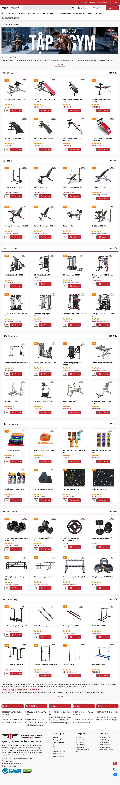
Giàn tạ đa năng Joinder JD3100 (74, 314)
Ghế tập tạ (7, 161)
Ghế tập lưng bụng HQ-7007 (14, 99)
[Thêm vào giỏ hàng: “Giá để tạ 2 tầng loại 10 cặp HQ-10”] (36, 588)
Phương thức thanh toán (58, 748)
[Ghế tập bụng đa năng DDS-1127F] (45, 127)
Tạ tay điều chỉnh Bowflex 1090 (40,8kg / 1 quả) (16, 539)
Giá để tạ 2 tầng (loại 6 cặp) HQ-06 (74, 578)
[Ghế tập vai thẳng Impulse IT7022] (104, 390)
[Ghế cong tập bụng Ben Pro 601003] (74, 88)
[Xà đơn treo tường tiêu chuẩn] (45, 614)
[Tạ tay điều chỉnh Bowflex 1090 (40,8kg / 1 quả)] (16, 526)
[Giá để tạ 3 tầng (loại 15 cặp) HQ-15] (16, 565)
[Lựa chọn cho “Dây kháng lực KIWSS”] (6, 461)
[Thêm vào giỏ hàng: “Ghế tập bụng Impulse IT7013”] (94, 374)
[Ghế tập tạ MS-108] (45, 176)
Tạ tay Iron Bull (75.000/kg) (102, 538)
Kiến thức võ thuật (105, 744)
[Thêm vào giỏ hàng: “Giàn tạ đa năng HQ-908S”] (6, 286)
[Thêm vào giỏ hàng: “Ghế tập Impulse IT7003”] (65, 412)
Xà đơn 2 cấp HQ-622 (70, 664)
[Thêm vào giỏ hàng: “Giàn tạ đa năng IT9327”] (65, 286)
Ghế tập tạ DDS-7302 (99, 226)
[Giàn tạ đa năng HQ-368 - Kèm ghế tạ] (104, 302)
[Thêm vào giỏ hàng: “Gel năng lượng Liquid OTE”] (6, 500)
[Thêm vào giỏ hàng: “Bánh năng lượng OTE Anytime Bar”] (65, 461)
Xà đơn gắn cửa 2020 (70, 626)
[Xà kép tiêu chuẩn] (104, 653)
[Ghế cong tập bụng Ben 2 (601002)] (74, 127)
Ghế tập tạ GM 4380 (70, 226)
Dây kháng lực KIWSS (12, 450)
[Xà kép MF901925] (104, 614)
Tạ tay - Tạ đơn (10, 512)
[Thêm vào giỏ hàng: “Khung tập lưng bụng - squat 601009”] (36, 110)
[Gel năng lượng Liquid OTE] (16, 477)
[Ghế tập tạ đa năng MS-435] (74, 176)
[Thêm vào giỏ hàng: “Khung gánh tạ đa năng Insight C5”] (6, 325)
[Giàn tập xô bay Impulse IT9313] (16, 351)
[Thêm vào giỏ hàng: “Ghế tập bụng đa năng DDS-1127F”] (36, 149)
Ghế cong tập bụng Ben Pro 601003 (73, 101)
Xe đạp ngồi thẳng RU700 (43, 401)
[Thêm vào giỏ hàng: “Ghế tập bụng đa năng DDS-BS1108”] (6, 149)
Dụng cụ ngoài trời (94, 13)
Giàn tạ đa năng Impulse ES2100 (42, 315)
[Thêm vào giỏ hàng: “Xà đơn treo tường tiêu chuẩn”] (36, 637)
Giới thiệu (77, 2)
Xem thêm (60, 64)
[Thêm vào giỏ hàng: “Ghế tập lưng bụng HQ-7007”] (6, 110)
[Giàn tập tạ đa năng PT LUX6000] (45, 263)
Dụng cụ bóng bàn (64, 13)
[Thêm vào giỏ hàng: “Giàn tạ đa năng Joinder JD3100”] (65, 325)
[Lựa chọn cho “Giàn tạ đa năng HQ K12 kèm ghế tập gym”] (94, 284)
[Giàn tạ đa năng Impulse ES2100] (45, 302)
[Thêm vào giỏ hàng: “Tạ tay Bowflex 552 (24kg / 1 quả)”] (36, 549)
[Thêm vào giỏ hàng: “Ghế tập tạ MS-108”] (36, 196)
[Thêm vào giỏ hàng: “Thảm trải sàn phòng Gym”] (36, 500)
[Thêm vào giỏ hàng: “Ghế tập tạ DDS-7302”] (94, 237)
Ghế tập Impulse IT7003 (71, 401)
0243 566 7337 (7, 761)
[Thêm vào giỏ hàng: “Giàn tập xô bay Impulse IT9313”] (6, 374)
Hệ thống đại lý (57, 740)
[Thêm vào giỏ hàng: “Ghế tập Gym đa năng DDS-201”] (36, 237)
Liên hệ (117, 2)
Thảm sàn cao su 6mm (71, 489)
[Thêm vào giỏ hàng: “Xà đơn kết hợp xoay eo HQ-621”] (36, 675)
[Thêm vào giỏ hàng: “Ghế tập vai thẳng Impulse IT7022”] (94, 412)
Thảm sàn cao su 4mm (100, 489)
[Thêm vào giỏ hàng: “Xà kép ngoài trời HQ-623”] (6, 673)
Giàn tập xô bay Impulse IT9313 (16, 363)
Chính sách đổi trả (58, 754)
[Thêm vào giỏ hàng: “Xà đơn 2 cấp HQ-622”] (65, 675)
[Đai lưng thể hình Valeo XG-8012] (45, 439)
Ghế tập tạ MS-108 (41, 187)
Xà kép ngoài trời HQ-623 (13, 664)
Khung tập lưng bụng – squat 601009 (44, 101)
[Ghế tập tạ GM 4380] (74, 214)
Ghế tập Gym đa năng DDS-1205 (16, 226)
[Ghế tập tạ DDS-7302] (104, 214)
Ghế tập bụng (9, 73)
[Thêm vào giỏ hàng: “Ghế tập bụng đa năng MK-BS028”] (94, 110)
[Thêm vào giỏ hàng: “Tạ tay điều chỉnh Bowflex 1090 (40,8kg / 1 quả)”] (6, 549)
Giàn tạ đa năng (10, 248)
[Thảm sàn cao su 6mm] (74, 477)
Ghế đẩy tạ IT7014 (11, 401)
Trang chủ (4, 24)
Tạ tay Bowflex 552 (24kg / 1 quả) (44, 539)
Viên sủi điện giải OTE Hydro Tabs (102, 451)
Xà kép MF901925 (98, 626)
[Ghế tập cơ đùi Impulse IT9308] (45, 351)
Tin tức (111, 2)
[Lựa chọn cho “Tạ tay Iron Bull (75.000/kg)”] (94, 547)
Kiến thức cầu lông (105, 742)
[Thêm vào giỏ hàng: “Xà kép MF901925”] (94, 637)
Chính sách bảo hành (59, 751)
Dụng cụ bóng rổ (79, 13)
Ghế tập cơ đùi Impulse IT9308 (45, 363)
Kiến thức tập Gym (105, 740)
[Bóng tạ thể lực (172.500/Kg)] (104, 565)
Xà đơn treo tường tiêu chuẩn (44, 626)
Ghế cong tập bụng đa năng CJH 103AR (102, 139)
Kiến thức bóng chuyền (106, 749)
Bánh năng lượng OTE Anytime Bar (74, 451)
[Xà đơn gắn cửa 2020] (74, 614)
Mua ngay (18, 110)
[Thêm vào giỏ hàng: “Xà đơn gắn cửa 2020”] (65, 637)
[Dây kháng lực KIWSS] (16, 439)
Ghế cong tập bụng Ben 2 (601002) (72, 139)
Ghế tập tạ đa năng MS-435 (73, 187)
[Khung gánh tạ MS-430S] (16, 176)
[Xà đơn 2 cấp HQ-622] (74, 653)
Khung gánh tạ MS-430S (13, 187)
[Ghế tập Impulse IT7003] (74, 390)
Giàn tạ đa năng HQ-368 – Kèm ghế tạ (103, 315)
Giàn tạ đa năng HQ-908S (13, 275)
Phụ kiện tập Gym (11, 424)
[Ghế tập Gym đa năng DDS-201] (45, 214)
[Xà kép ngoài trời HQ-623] (16, 653)
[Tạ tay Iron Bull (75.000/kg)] (104, 526)
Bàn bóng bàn (80, 744)
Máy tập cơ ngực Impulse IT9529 (72, 364)
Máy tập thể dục (18, 13)
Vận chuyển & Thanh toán (88, 2)
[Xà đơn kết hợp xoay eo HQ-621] (45, 653)
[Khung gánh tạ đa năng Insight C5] (16, 302)
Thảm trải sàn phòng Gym (43, 489)
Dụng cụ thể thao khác (11, 18)
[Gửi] (73, 7)
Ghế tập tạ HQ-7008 (99, 187)
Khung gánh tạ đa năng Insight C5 (15, 315)
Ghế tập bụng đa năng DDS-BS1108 (14, 139)
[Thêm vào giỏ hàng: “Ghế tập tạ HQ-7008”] (94, 198)
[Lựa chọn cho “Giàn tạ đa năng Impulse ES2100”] (36, 325)
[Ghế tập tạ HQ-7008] (104, 176)
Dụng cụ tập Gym (33, 13)
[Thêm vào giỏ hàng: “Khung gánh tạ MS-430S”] (6, 196)
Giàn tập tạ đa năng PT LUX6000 (42, 276)
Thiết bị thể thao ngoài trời (82, 750)
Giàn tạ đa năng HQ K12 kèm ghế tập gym (102, 276)
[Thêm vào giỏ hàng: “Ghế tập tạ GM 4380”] (65, 237)
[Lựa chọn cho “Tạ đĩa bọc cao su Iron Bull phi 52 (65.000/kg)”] (65, 547)
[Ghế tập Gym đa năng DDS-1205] (16, 214)
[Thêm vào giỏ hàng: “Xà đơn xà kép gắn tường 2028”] (6, 635)
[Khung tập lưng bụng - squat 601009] (45, 88)
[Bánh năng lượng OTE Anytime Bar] (74, 439)
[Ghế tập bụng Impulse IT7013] (104, 351)
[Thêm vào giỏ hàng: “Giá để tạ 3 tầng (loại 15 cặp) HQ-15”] (6, 588)
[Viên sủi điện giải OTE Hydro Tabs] (104, 439)
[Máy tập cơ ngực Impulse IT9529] (74, 351)
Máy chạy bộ (5, 13)
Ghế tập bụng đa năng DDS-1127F (44, 139)
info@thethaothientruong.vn (11, 763)
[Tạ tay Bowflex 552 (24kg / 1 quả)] (45, 526)
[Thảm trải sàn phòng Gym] (45, 477)
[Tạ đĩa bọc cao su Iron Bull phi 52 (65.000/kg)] (74, 526)
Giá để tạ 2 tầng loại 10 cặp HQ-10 (45, 578)
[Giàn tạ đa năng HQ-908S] (16, 263)
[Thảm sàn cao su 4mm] (104, 477)
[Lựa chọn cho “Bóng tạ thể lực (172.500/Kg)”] (94, 588)
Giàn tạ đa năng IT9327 (71, 275)
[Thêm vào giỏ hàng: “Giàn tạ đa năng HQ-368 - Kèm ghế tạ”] (94, 325)
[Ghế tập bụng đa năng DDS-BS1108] (16, 127)
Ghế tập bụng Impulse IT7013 (103, 363)
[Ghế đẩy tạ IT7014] (16, 390)
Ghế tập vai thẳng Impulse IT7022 (101, 402)
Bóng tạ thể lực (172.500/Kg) (102, 577)
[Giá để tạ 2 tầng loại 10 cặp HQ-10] (45, 565)
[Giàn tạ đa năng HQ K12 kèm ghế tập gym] (104, 263)
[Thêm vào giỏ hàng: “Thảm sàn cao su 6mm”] (65, 500)
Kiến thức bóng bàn (105, 737)
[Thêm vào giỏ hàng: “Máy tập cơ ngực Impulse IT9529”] (65, 374)
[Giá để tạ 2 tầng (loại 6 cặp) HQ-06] (74, 565)
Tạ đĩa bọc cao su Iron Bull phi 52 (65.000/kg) (74, 539)
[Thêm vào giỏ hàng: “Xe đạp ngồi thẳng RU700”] (36, 412)
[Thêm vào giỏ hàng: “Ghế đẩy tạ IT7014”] (6, 412)
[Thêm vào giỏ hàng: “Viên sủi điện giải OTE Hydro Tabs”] (94, 461)
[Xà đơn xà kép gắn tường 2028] (16, 614)
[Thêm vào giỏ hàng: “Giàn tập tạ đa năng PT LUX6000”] (36, 284)
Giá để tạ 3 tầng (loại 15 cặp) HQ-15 (14, 578)
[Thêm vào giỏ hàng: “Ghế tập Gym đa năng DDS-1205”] (6, 237)
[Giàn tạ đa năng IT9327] (74, 263)
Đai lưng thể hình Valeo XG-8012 (44, 451)
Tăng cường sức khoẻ (106, 747)
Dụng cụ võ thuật (48, 13)
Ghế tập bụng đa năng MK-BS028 (101, 101)
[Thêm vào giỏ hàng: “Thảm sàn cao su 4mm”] (94, 500)
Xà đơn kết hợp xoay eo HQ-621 (45, 664)
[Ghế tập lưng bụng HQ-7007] (16, 88)
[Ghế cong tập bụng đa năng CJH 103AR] (104, 127)
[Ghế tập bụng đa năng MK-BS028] (104, 88)
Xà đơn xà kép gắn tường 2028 (15, 626)
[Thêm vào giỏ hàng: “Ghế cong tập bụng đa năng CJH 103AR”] (94, 149)
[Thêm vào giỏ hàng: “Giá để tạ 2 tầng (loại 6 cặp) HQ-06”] (65, 588)
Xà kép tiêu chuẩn (98, 664)
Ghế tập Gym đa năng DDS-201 (45, 226)
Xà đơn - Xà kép (10, 599)
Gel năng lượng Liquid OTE (14, 489)
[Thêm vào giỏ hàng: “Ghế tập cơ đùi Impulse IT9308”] (36, 374)
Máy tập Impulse (10, 336)
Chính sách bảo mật (58, 756)
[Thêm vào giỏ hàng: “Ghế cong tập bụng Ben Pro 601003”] (65, 110)
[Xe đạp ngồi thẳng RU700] (45, 390)
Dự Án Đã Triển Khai (102, 2)
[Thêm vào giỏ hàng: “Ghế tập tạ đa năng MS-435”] (65, 196)
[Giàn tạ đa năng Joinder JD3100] (74, 302)
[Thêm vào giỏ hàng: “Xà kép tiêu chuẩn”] (94, 675)
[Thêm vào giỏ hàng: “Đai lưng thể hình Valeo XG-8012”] (36, 461)
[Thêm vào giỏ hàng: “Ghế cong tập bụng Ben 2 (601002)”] (65, 149)
